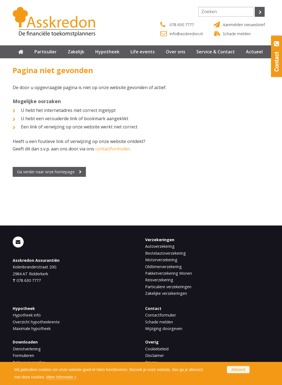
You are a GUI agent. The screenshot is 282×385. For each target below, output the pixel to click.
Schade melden (237, 33)
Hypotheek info (27, 315)
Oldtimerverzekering (163, 266)
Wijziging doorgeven (163, 328)
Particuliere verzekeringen (168, 286)
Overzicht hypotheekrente (36, 321)
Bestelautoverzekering (165, 253)
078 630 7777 (182, 24)
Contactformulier (160, 315)
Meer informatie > (61, 377)
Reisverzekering (159, 279)
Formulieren (23, 355)
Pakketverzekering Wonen (168, 273)
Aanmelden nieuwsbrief (244, 24)
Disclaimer (154, 355)
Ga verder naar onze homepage (46, 171)
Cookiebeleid (157, 348)
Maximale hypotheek (32, 328)
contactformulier (112, 149)
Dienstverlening (27, 348)
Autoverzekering (160, 246)
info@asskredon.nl (186, 33)
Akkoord (238, 369)
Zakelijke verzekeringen (166, 293)
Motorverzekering (161, 259)
